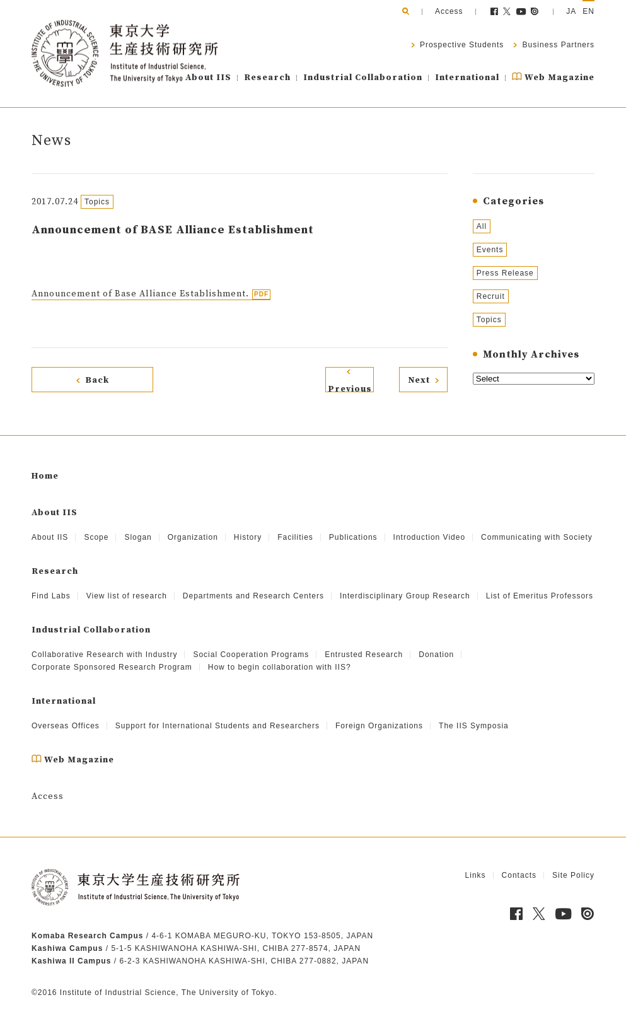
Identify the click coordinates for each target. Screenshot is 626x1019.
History (248, 525)
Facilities (295, 525)
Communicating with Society (537, 525)
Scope (96, 525)
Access (449, 11)
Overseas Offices (66, 714)
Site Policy (573, 863)
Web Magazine (553, 77)
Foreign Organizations (379, 714)
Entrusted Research (364, 643)
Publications (353, 525)
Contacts (519, 863)
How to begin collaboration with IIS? (279, 655)
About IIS (208, 77)
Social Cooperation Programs (251, 643)
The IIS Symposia (474, 714)
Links (475, 863)
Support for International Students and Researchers (217, 714)
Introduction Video (429, 525)
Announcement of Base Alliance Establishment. (140, 294)
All (482, 226)
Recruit (491, 296)
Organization (193, 525)
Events (490, 249)
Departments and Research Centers (253, 584)
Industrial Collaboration (362, 77)
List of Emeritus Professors (539, 584)
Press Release (505, 273)
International (467, 77)
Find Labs (51, 584)
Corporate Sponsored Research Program (112, 655)
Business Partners (556, 44)
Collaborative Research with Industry (104, 643)
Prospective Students (460, 44)
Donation (436, 643)
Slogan (137, 525)
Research (267, 77)
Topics (489, 319)
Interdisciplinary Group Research (405, 584)
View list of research (126, 584)
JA (571, 11)
